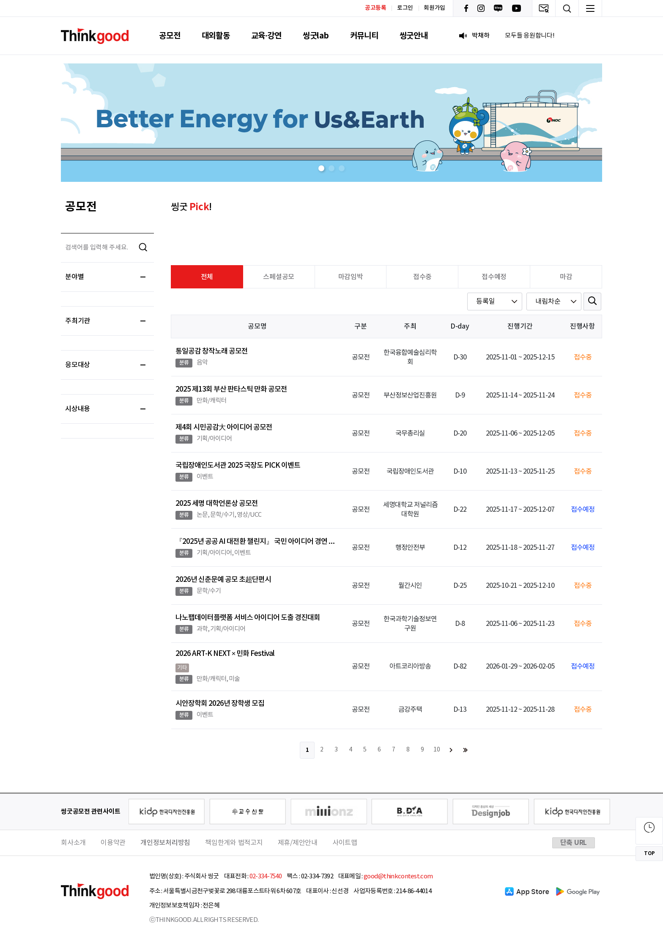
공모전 (169, 36)
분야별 (105, 277)
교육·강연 (266, 36)
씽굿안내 (414, 36)
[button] (321, 168)
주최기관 (105, 321)
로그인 (405, 8)
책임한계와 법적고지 (234, 843)
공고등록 (375, 7)
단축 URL (573, 843)
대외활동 (216, 36)
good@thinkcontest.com (398, 876)
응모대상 (105, 365)
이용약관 (113, 843)
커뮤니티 (364, 36)
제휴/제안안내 (298, 843)
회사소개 (73, 843)
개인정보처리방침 (165, 843)
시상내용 (105, 409)
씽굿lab (316, 36)
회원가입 (434, 8)
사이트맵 (344, 843)
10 (436, 749)
